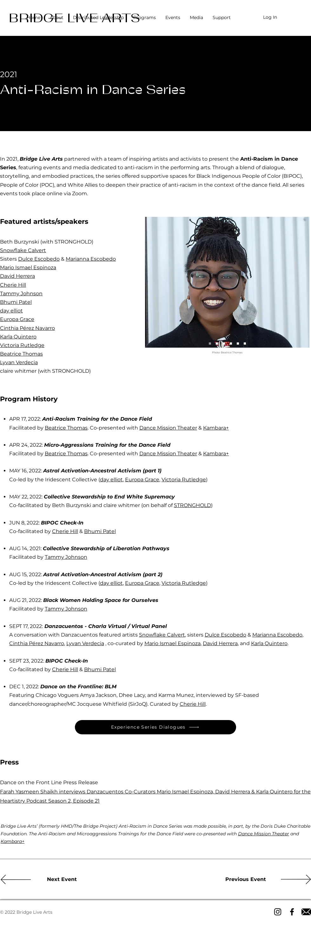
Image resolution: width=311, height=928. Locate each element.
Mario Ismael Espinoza (28, 267)
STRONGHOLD (192, 505)
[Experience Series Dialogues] (155, 727)
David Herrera (17, 276)
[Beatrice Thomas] (210, 343)
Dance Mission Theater (168, 428)
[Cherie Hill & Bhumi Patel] (238, 343)
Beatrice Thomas (21, 354)
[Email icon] (306, 912)
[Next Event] (62, 879)
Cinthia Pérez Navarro (27, 328)
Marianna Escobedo (91, 259)
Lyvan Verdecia (19, 362)
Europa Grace (17, 319)
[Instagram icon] (277, 912)
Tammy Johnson (21, 293)
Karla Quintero (18, 337)
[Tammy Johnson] (224, 343)
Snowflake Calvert (23, 250)
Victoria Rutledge (22, 345)
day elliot (11, 311)
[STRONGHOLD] (245, 343)
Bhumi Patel (16, 302)
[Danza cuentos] (231, 343)
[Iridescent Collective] (217, 343)
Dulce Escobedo (39, 259)
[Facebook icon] (292, 912)
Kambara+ (216, 428)
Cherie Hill (13, 285)
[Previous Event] (246, 879)
